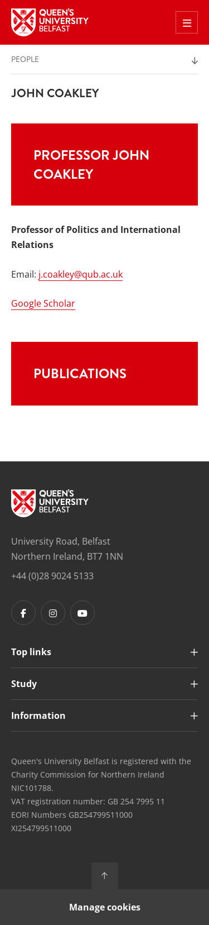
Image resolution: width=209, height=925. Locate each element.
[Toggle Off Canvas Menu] (187, 22)
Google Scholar (43, 303)
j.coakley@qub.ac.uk (80, 274)
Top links (31, 652)
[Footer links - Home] (50, 503)
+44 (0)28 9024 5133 (52, 576)
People (25, 59)
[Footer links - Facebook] (23, 612)
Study (24, 684)
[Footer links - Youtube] (82, 612)
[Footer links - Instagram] (53, 612)
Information (38, 715)
